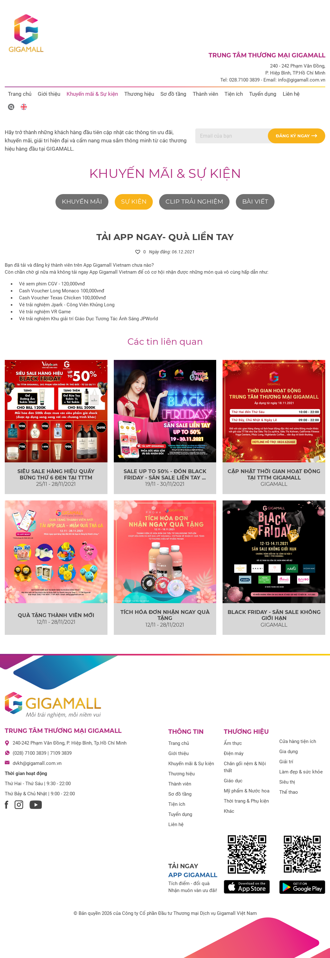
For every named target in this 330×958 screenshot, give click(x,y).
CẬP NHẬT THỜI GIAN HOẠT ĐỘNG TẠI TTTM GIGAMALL (274, 474)
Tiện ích (233, 94)
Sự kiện (133, 201)
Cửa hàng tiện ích (297, 741)
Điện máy (233, 753)
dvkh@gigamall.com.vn (37, 763)
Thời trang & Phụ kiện (246, 801)
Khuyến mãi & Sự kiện (92, 94)
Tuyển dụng (262, 94)
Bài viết (255, 201)
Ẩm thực (233, 743)
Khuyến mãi (82, 201)
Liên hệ (291, 94)
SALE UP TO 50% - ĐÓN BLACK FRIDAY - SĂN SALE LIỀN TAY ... (165, 474)
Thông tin (186, 731)
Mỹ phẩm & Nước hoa (246, 791)
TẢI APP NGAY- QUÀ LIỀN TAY (165, 236)
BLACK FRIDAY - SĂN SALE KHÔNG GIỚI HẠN (274, 615)
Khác (229, 811)
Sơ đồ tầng (173, 94)
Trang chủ (19, 94)
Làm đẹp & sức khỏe (301, 772)
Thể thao (288, 792)
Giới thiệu (49, 94)
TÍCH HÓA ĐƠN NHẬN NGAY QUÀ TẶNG (165, 615)
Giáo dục (233, 781)
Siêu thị (287, 782)
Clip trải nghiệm (194, 201)
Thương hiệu (139, 94)
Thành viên (205, 94)
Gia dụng (288, 751)
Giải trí (286, 762)
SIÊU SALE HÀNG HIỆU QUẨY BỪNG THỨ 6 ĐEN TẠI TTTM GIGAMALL (55, 477)
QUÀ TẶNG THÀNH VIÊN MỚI (56, 615)
